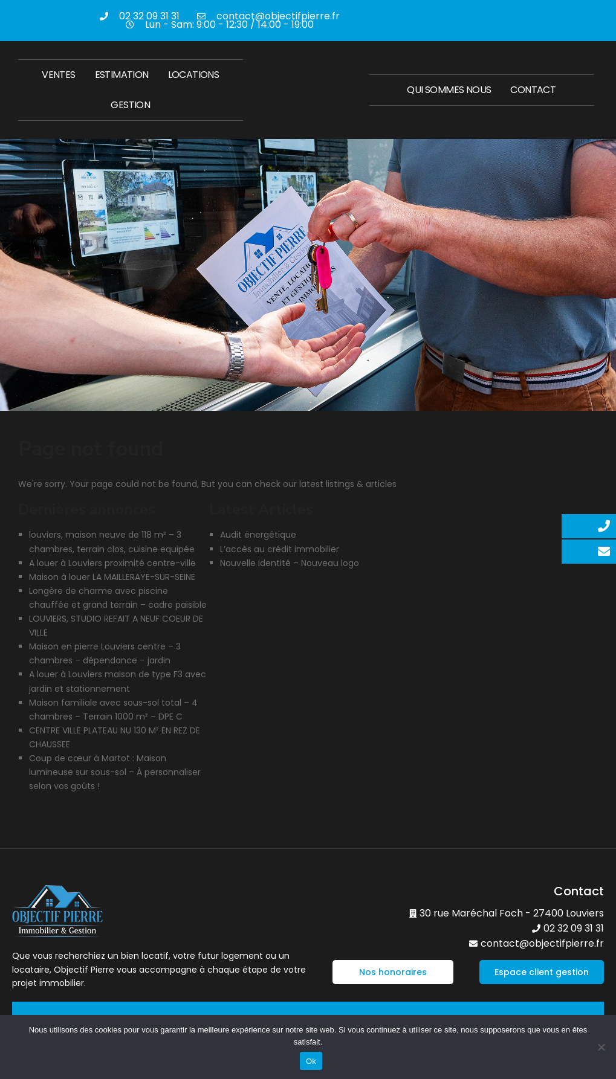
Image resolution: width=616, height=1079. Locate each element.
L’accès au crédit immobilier (279, 549)
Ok (311, 1061)
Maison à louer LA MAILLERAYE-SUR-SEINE (112, 577)
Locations (193, 75)
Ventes (58, 75)
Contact (533, 90)
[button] (392, 972)
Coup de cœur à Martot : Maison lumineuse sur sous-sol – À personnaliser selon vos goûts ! (115, 772)
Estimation (122, 75)
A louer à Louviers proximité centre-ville (112, 563)
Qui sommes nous (449, 90)
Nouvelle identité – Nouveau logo (289, 563)
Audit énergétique (258, 535)
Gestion (130, 105)
